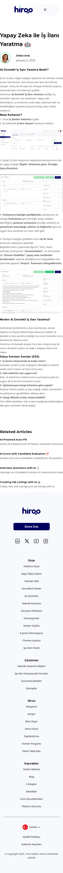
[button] (45, 10)
